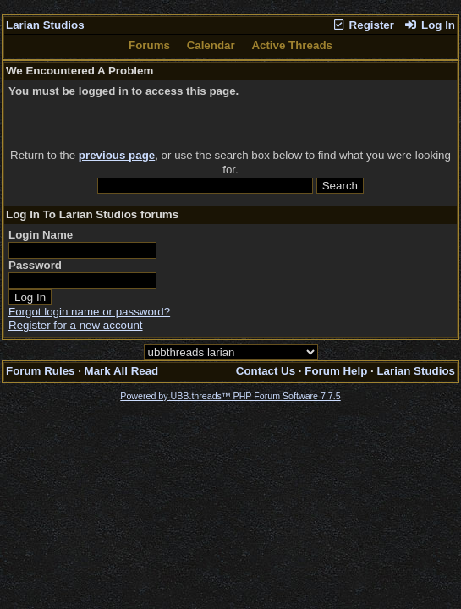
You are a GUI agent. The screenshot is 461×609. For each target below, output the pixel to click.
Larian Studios (45, 25)
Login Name (40, 234)
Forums (149, 45)
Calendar (211, 45)
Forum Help (336, 371)
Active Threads (291, 45)
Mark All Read (122, 371)
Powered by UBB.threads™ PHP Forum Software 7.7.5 (230, 396)
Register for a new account (75, 325)
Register (363, 25)
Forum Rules (40, 371)
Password (35, 265)
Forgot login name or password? (89, 311)
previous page (117, 155)
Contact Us (265, 371)
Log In (429, 25)
